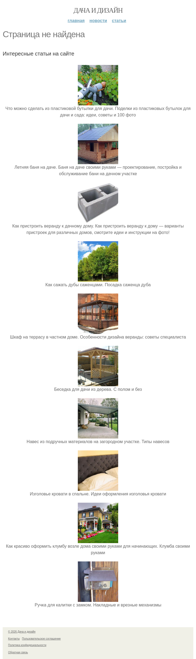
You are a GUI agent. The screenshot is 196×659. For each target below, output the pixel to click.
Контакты (14, 638)
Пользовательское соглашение (41, 638)
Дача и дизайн (98, 10)
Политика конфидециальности (27, 645)
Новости (98, 20)
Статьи (119, 20)
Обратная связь (18, 652)
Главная (76, 20)
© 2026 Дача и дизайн (22, 631)
